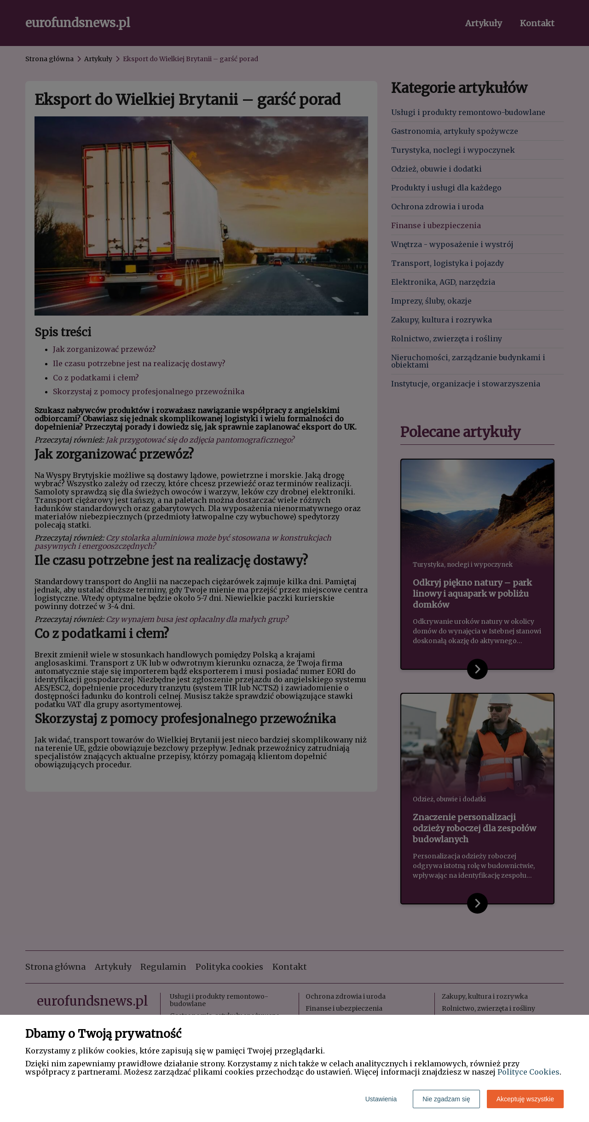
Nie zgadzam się (446, 1099)
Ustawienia (381, 1099)
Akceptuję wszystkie (525, 1099)
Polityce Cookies (528, 1071)
